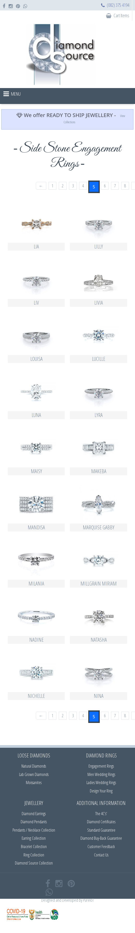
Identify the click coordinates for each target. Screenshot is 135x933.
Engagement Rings (101, 766)
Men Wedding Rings (101, 774)
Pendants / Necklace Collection (34, 830)
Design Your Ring (101, 791)
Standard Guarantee (101, 830)
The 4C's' (101, 813)
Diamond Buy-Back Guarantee (101, 838)
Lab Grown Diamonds (34, 774)
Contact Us (101, 855)
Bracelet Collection (34, 846)
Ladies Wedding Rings (101, 782)
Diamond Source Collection (34, 863)
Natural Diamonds (33, 766)
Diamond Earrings (34, 813)
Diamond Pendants (34, 822)
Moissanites (34, 782)
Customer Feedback (101, 846)
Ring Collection (34, 855)
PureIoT (88, 900)
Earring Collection (34, 838)
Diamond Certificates (101, 822)
